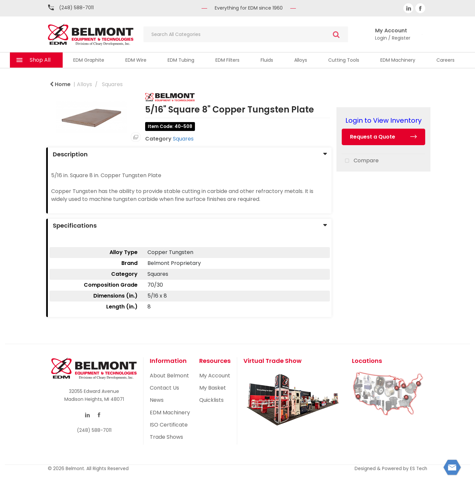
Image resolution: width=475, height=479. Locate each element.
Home (60, 84)
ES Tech (418, 468)
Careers (445, 60)
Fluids (267, 60)
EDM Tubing (181, 60)
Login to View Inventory (383, 120)
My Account (214, 375)
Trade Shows (166, 437)
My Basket (212, 388)
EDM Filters (227, 60)
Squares (112, 84)
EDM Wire (135, 60)
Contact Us (164, 388)
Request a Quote (372, 137)
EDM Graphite (88, 60)
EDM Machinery (397, 60)
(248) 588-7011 (76, 7)
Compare (360, 161)
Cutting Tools (343, 60)
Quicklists (211, 400)
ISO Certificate (169, 425)
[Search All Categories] (245, 34)
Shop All (40, 60)
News (157, 400)
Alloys (300, 60)
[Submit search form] (336, 34)
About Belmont (169, 375)
